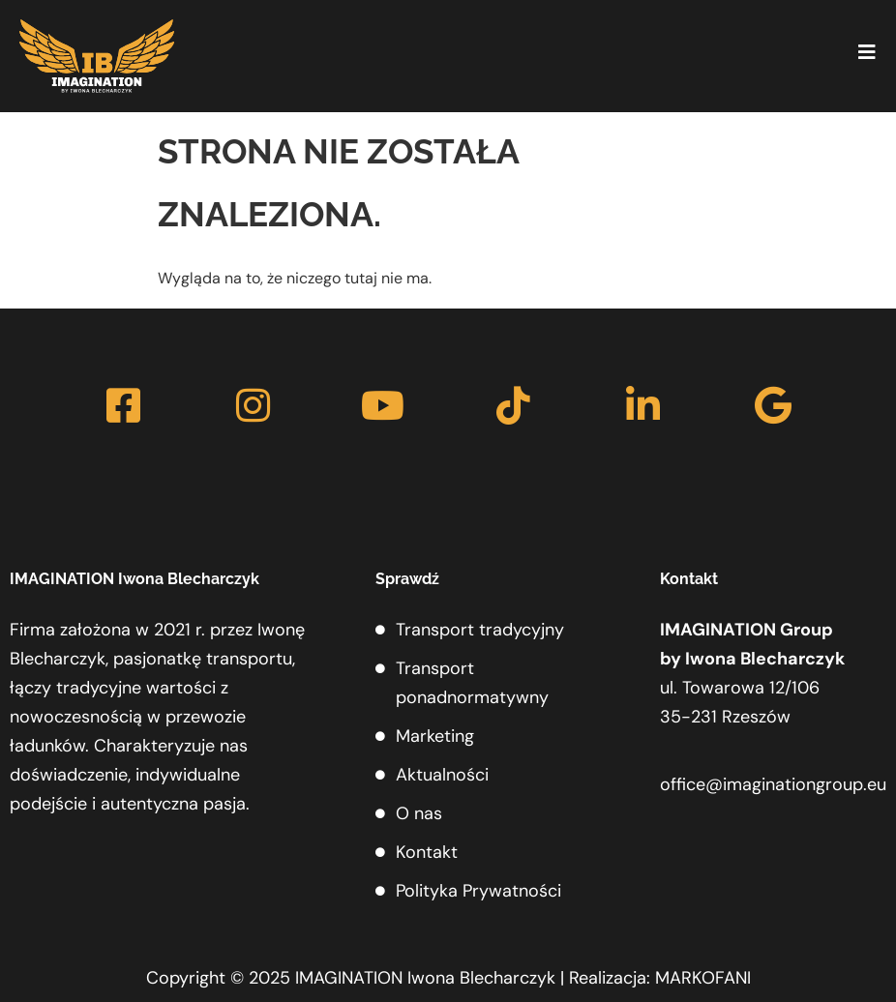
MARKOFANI (703, 977)
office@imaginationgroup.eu (773, 784)
